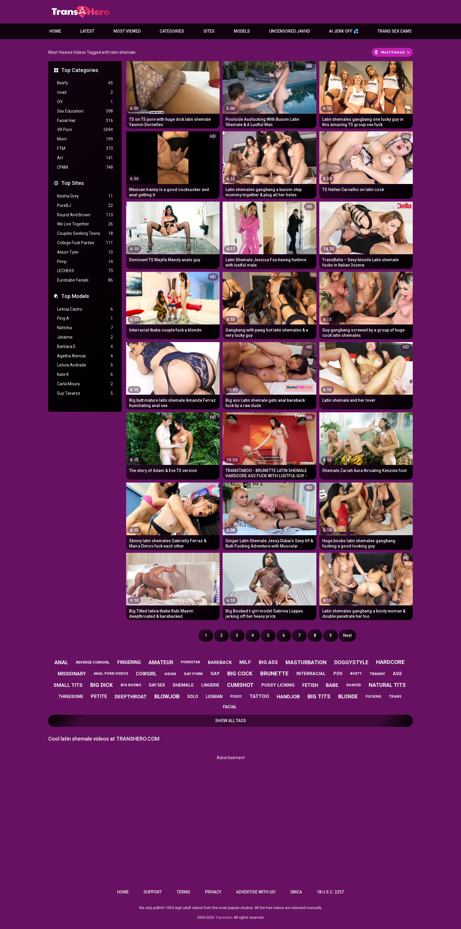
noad (85, 92)
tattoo (259, 696)
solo (192, 696)
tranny (377, 674)
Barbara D (85, 346)
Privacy (213, 892)
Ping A (85, 318)
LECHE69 (85, 270)
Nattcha (85, 327)
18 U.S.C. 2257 (330, 892)
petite (99, 696)
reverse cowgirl (93, 662)
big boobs (131, 685)
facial (230, 706)
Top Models (75, 296)
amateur (160, 662)
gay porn (193, 674)
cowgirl (146, 674)
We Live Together (85, 224)
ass (397, 673)
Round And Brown (85, 214)
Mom (85, 139)
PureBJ (85, 205)
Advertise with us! (256, 892)
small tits (68, 685)
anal (61, 662)
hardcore (390, 662)
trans (395, 696)
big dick (101, 685)
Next (347, 635)
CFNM (85, 167)
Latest (87, 31)
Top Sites (72, 183)
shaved (353, 685)
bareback (220, 662)
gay (215, 673)
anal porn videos (110, 674)
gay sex (157, 685)
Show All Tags (230, 720)
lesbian (214, 696)
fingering (129, 662)
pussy (236, 696)
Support (152, 892)
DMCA (296, 892)
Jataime (85, 337)
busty (356, 674)
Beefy (85, 83)
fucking (373, 696)
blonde (348, 696)
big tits (319, 696)
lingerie (210, 685)
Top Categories (79, 70)
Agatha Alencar (85, 356)
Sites (209, 31)
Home (55, 31)
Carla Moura (85, 383)
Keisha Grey (85, 196)
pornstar (190, 662)
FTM (85, 148)
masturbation (306, 662)
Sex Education (85, 111)
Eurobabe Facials (85, 280)
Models (242, 31)
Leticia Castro (85, 309)
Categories (172, 31)
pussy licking (278, 685)
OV (85, 101)
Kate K (85, 374)
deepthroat (131, 696)
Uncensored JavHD (289, 31)
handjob (288, 696)
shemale (183, 685)
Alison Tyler (85, 252)
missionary (72, 674)
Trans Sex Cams (395, 31)
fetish (310, 685)
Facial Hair (85, 120)
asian (170, 674)
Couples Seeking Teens (85, 233)
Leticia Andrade (85, 365)
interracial (311, 673)
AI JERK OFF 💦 (343, 31)
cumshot (240, 685)
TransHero (224, 917)
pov (338, 673)
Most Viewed (127, 31)
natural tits (387, 685)
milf (245, 662)
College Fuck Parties (85, 242)
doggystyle (351, 662)
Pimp (85, 261)
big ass (268, 662)
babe (332, 685)
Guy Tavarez (85, 393)
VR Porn (85, 129)
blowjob (167, 696)
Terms (183, 892)
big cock (240, 673)
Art (85, 157)
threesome (70, 696)
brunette (274, 673)
